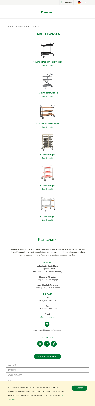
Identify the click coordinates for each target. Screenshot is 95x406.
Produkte (19, 26)
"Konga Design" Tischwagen (48, 61)
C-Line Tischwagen (48, 92)
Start (11, 26)
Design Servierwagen (48, 123)
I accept (79, 388)
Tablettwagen (32, 26)
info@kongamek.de (47, 317)
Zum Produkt (47, 65)
